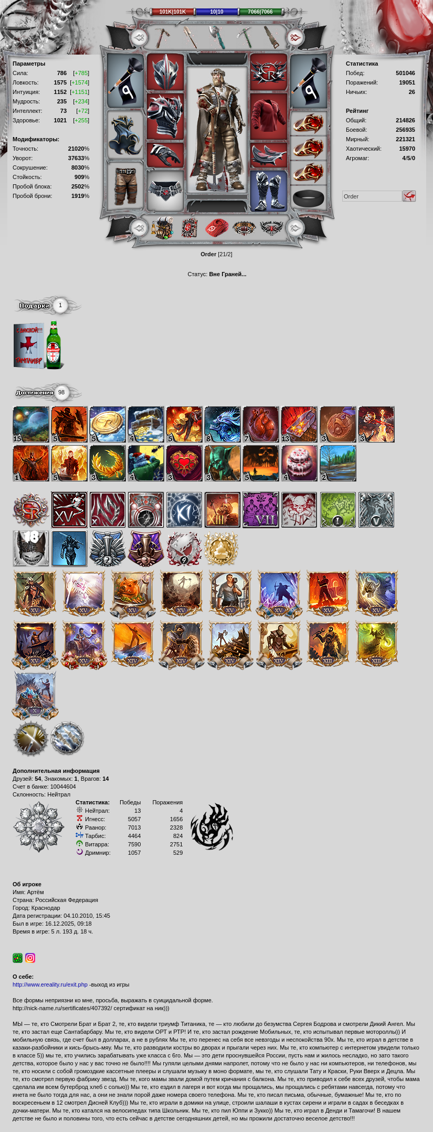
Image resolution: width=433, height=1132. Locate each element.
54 (38, 778)
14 (105, 778)
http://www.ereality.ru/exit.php (50, 984)
